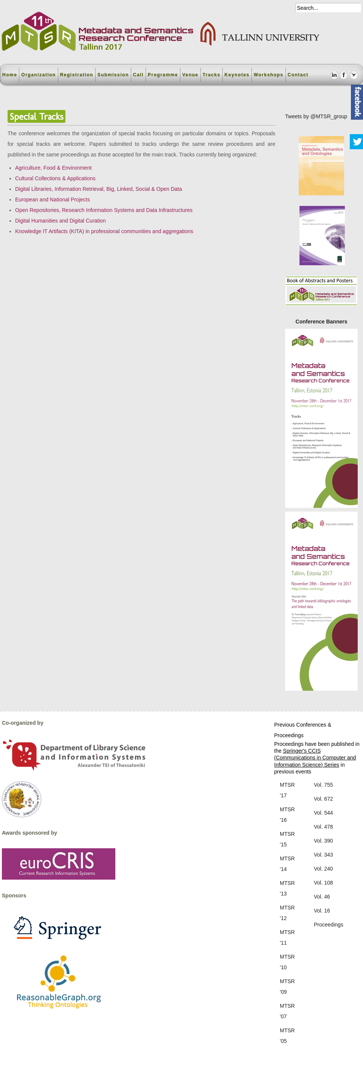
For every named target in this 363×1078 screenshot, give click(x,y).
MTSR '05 (287, 1035)
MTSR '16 (287, 814)
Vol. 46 (322, 897)
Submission (113, 74)
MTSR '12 (287, 913)
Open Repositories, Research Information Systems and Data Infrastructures (103, 210)
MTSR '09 (287, 986)
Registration (76, 74)
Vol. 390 (323, 841)
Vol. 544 (323, 813)
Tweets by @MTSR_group (316, 116)
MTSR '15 (287, 839)
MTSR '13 (287, 888)
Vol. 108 (323, 883)
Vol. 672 (323, 799)
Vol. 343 (323, 855)
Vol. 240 (323, 869)
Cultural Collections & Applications (55, 178)
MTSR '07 (287, 1011)
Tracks (211, 74)
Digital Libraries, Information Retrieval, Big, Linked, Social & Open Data (98, 189)
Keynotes (237, 74)
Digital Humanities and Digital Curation (60, 221)
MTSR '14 (287, 863)
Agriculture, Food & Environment (53, 168)
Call (138, 74)
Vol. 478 (323, 827)
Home (9, 74)
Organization (38, 74)
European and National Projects (52, 199)
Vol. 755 (323, 785)
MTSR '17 (287, 790)
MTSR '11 (287, 937)
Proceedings (328, 925)
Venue (190, 74)
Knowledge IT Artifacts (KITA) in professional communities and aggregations (104, 231)
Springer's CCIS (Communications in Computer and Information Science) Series (315, 757)
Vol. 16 (322, 911)
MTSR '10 (287, 962)
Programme (163, 74)
